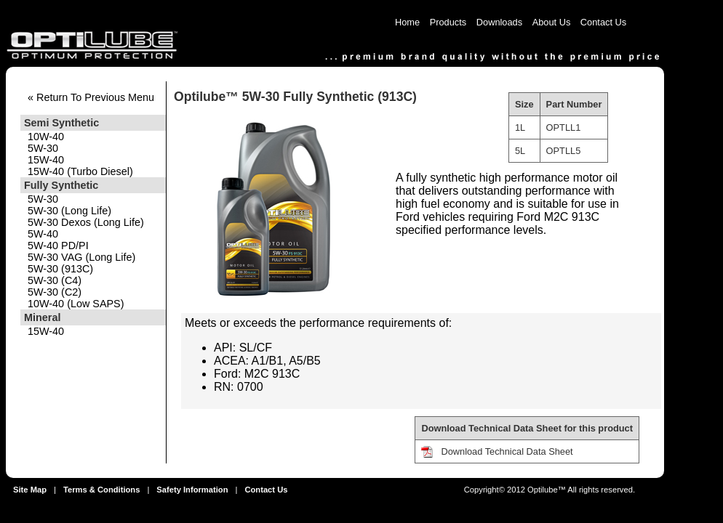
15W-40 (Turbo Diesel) (80, 171)
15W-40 (46, 160)
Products (448, 22)
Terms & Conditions (101, 489)
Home (407, 22)
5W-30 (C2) (54, 292)
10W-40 (46, 136)
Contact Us (603, 22)
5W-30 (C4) (54, 280)
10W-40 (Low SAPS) (76, 303)
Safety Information (192, 489)
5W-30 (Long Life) (69, 210)
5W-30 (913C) (60, 269)
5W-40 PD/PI (58, 245)
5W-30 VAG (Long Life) (81, 257)
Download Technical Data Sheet (506, 451)
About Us (551, 22)
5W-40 (43, 234)
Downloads (499, 22)
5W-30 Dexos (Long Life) (86, 222)
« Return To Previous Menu (91, 97)
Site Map (30, 489)
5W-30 (43, 148)
